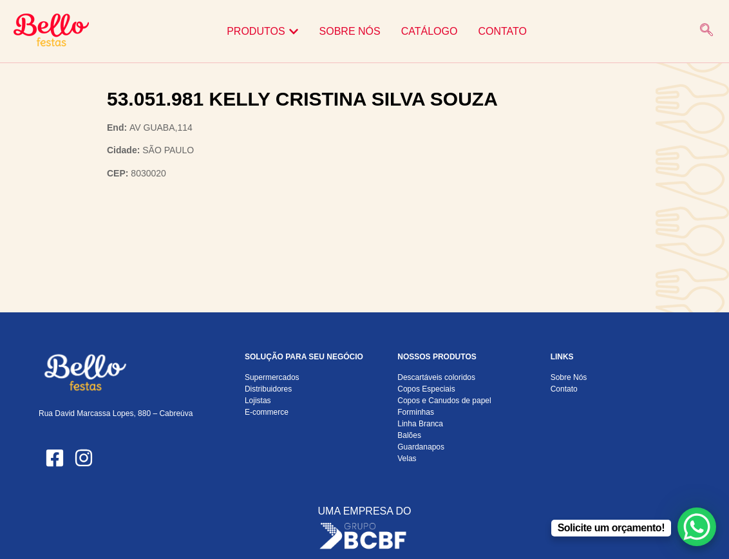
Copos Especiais (426, 388)
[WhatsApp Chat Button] (696, 526)
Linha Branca (420, 423)
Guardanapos (420, 446)
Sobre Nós (569, 377)
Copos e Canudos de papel (444, 400)
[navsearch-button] (706, 31)
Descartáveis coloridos (436, 377)
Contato (564, 388)
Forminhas (415, 412)
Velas (406, 458)
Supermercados (272, 377)
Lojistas (258, 400)
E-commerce (267, 412)
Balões (409, 435)
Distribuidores (268, 388)
